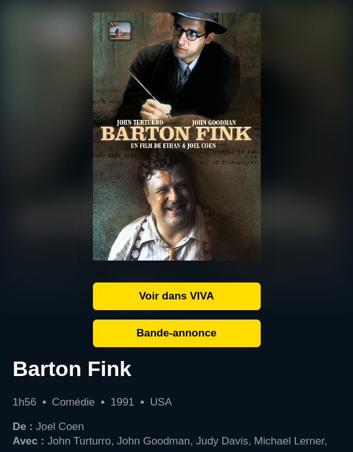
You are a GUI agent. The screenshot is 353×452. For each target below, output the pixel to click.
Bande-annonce (176, 333)
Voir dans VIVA (176, 296)
